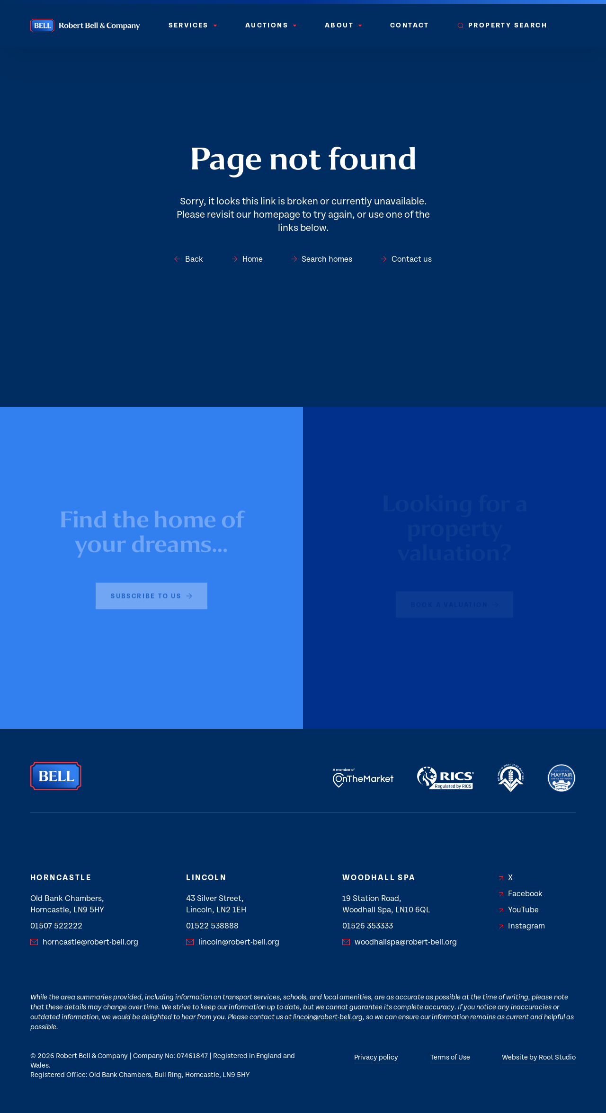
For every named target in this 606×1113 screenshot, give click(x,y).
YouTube (519, 910)
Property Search (502, 25)
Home (247, 259)
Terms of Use (450, 1057)
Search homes (322, 259)
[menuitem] (193, 25)
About (343, 25)
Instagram (522, 926)
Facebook (521, 894)
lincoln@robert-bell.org (232, 942)
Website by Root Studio (539, 1057)
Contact (409, 25)
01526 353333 (367, 926)
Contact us (406, 259)
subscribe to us (151, 592)
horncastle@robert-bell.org (84, 942)
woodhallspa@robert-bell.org (399, 942)
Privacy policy (376, 1057)
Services (193, 25)
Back (188, 259)
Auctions (270, 25)
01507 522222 (56, 926)
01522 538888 (212, 926)
